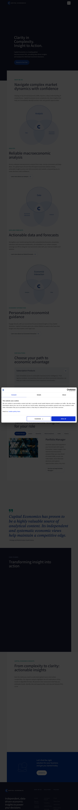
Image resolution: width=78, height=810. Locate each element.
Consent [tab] (13, 394)
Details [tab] (39, 394)
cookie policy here (14, 411)
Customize (39, 418)
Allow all (63, 418)
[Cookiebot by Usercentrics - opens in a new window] (68, 390)
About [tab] (64, 394)
